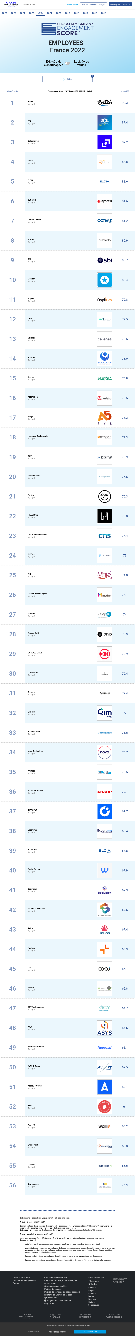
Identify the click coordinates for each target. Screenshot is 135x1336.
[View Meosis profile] (70, 988)
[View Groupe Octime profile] (70, 220)
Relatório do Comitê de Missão (58, 1295)
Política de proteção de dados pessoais (62, 1292)
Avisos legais (50, 1283)
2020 (58, 13)
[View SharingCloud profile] (70, 732)
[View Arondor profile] (70, 772)
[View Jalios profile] (70, 929)
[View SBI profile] (70, 260)
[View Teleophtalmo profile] (70, 476)
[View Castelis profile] (70, 1165)
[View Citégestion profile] (70, 1146)
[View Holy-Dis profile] (70, 614)
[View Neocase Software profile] (70, 1047)
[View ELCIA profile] (70, 181)
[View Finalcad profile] (70, 949)
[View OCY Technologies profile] (70, 1008)
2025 (13, 13)
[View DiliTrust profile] (70, 555)
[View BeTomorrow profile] (70, 142)
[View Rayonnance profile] (70, 1185)
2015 (103, 13)
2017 (85, 13)
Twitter (92, 1284)
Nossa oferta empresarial (24, 1280)
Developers (51, 1298)
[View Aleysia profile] (70, 378)
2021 (49, 13)
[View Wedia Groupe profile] (70, 870)
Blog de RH (49, 1303)
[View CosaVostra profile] (70, 673)
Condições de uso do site (55, 1277)
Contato (16, 1283)
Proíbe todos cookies (57, 1332)
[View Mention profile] (70, 279)
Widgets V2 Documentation (57, 1300)
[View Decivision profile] (70, 890)
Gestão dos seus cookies (55, 1286)
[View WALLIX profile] (70, 1126)
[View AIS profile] (70, 575)
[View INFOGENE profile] (70, 811)
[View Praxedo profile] (70, 240)
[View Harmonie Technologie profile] (70, 437)
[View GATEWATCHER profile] (70, 653)
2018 (76, 13)
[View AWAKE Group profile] (70, 1067)
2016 (94, 13)
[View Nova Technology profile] (70, 752)
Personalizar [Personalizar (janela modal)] (33, 1332)
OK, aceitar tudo (90, 1332)
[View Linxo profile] (70, 319)
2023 (31, 13)
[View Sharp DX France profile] (70, 791)
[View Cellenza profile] (70, 339)
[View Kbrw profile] (70, 457)
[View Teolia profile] (70, 161)
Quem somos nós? (21, 1277)
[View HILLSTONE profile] (70, 516)
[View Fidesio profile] (70, 1106)
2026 (4, 13)
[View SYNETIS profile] (70, 201)
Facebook (93, 1281)
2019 (67, 13)
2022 (40, 13)
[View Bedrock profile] (70, 693)
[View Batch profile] (70, 102)
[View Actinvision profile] (70, 398)
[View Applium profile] (70, 299)
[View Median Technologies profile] (70, 594)
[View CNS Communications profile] (70, 535)
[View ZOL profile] (70, 122)
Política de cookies (53, 1289)
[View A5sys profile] (70, 417)
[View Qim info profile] (70, 713)
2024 (22, 13)
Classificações (29, 4)
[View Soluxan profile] (70, 358)
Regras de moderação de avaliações (60, 1280)
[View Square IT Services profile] (70, 909)
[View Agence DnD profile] (70, 634)
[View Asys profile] (70, 1027)
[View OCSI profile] (70, 968)
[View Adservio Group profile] (70, 1087)
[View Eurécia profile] (70, 496)
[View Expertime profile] (70, 831)
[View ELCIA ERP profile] (70, 850)
